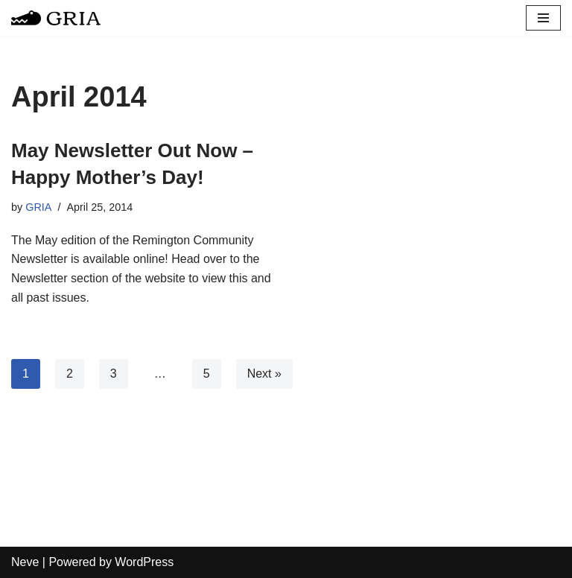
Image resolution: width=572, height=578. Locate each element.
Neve (25, 562)
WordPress (144, 562)
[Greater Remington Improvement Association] (56, 17)
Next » (264, 373)
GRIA (38, 207)
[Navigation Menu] (543, 18)
